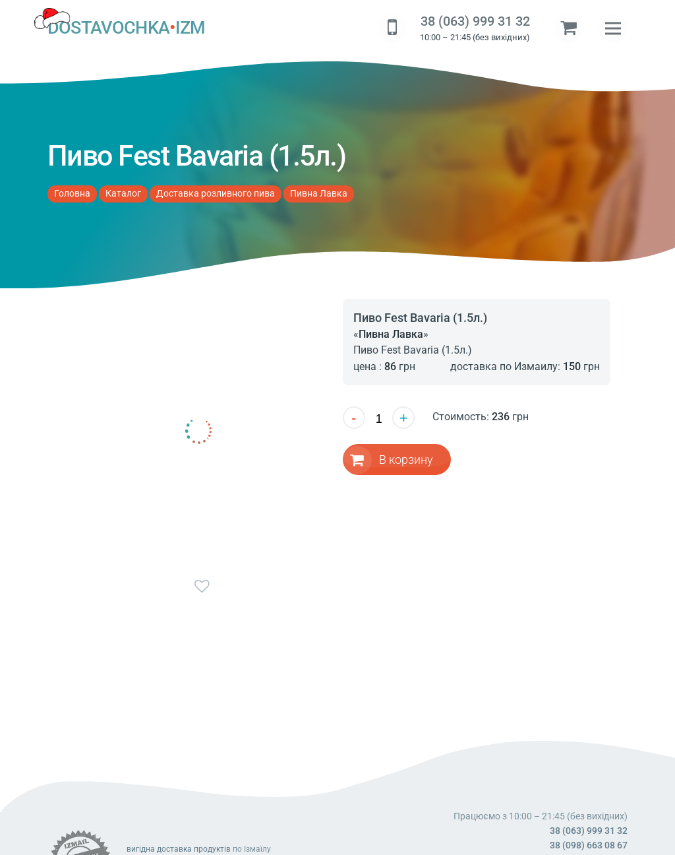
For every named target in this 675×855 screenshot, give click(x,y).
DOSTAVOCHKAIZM (126, 28)
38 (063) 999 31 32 (475, 21)
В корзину (406, 459)
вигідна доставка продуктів (179, 849)
